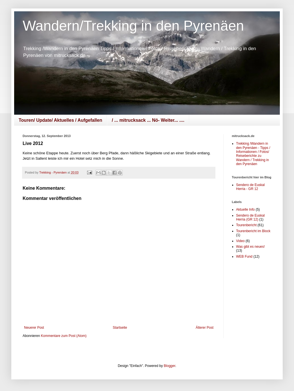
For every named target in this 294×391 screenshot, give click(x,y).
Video (240, 241)
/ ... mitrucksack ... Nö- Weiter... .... (148, 120)
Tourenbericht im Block (253, 231)
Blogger (169, 366)
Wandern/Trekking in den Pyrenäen (133, 26)
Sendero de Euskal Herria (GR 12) (250, 217)
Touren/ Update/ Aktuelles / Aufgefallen (60, 120)
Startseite (120, 328)
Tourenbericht (246, 225)
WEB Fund (244, 256)
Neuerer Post (34, 328)
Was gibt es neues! (250, 247)
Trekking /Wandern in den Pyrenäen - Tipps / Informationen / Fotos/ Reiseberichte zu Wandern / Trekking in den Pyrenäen (253, 154)
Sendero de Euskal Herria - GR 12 (250, 187)
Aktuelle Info (245, 209)
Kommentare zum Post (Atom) (64, 336)
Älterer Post (204, 328)
